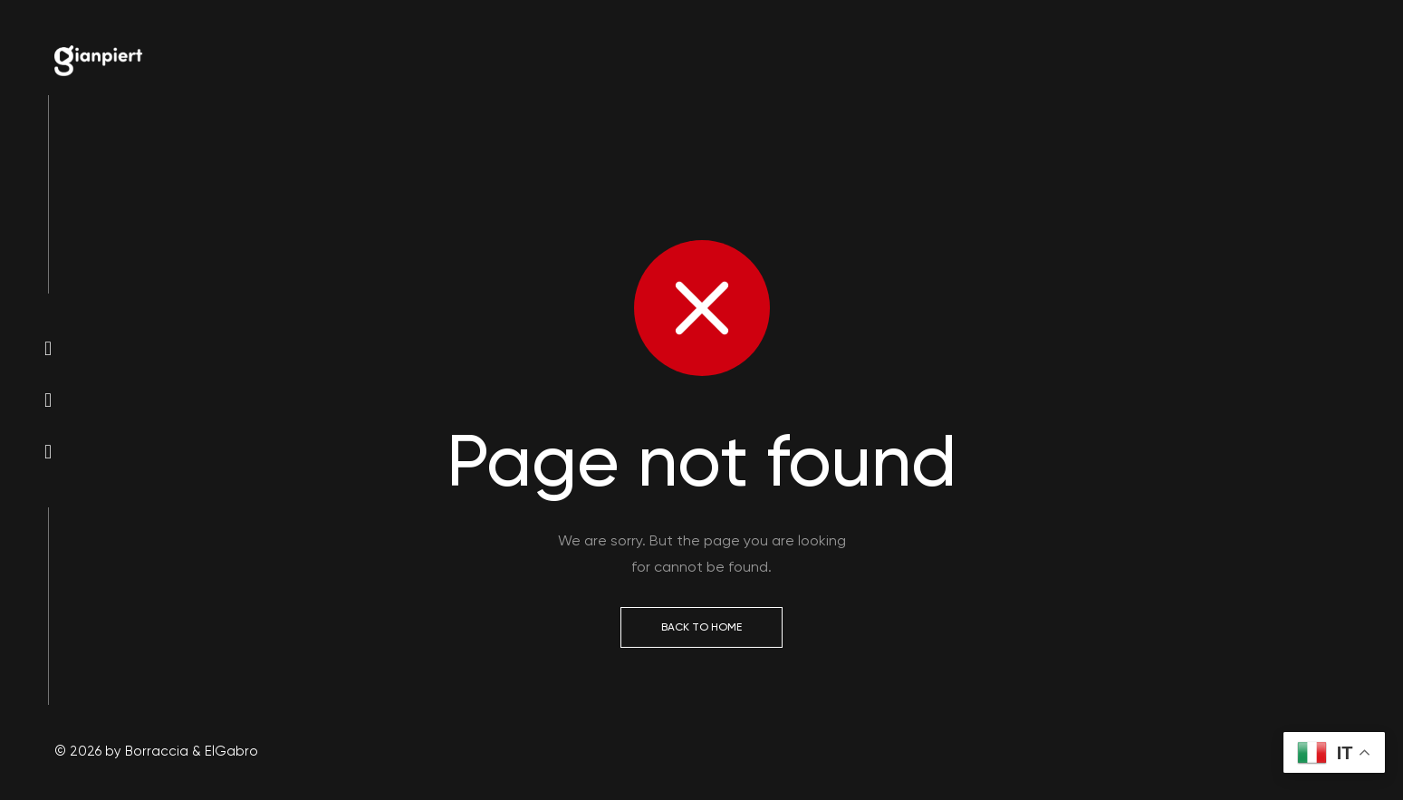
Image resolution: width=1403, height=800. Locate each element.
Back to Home (701, 627)
